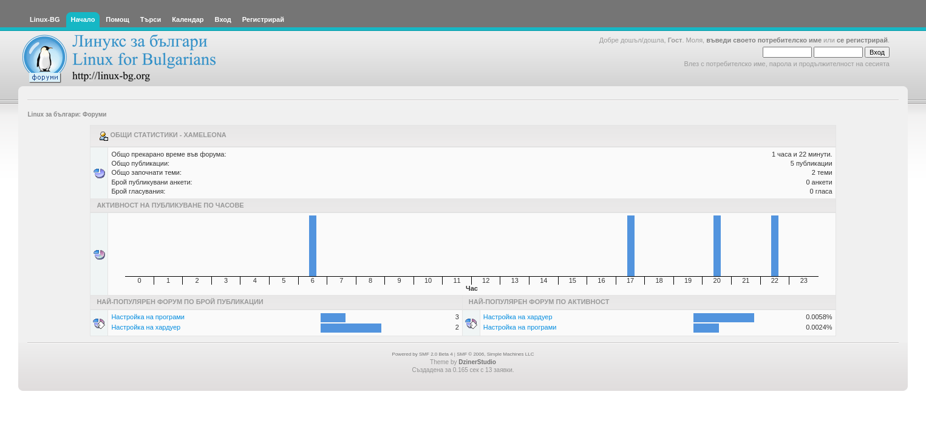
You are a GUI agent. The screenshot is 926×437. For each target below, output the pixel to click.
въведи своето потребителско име (764, 40)
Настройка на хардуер (145, 327)
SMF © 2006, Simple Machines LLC (495, 354)
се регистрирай (862, 40)
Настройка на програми (148, 316)
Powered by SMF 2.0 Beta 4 (422, 354)
